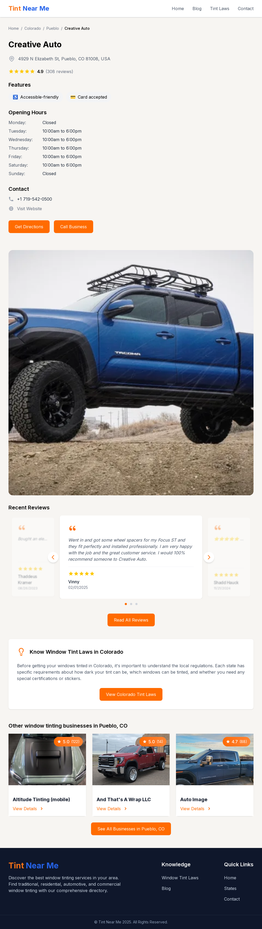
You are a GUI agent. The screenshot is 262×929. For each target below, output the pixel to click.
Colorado (32, 28)
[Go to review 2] (131, 604)
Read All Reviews (131, 620)
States (230, 888)
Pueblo (52, 28)
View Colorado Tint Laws (131, 694)
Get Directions (29, 226)
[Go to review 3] (136, 604)
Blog (196, 8)
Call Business (73, 226)
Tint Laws (219, 8)
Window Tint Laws (180, 877)
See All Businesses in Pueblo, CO (131, 828)
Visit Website (29, 208)
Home (178, 8)
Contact (246, 8)
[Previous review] (53, 557)
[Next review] (209, 557)
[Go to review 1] (126, 604)
